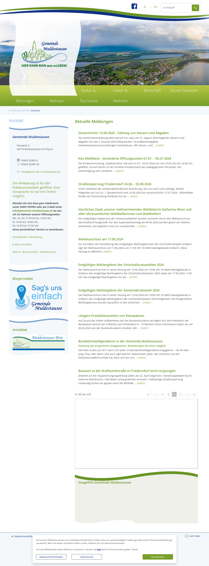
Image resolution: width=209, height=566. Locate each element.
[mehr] (160, 145)
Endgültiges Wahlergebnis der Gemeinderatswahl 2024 (118, 290)
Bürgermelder (23, 278)
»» (194, 394)
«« (148, 394)
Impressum (86, 557)
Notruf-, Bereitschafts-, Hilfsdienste (33, 252)
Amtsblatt (20, 330)
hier (99, 549)
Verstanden (158, 557)
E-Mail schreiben (22, 244)
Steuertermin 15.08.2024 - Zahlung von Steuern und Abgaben (123, 133)
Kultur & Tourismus (89, 95)
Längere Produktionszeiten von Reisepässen (111, 316)
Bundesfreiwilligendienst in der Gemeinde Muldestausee (120, 341)
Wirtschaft (152, 90)
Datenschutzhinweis (51, 557)
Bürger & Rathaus (56, 95)
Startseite (35, 110)
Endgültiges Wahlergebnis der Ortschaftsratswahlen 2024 (121, 265)
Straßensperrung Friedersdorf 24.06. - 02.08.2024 (114, 184)
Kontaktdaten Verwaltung (27, 237)
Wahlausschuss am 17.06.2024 (100, 239)
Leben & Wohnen (120, 95)
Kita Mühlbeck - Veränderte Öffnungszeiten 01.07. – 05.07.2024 (124, 158)
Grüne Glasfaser (184, 90)
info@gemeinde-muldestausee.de (40, 171)
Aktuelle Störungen (25, 95)
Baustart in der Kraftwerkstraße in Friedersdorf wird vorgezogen (126, 371)
